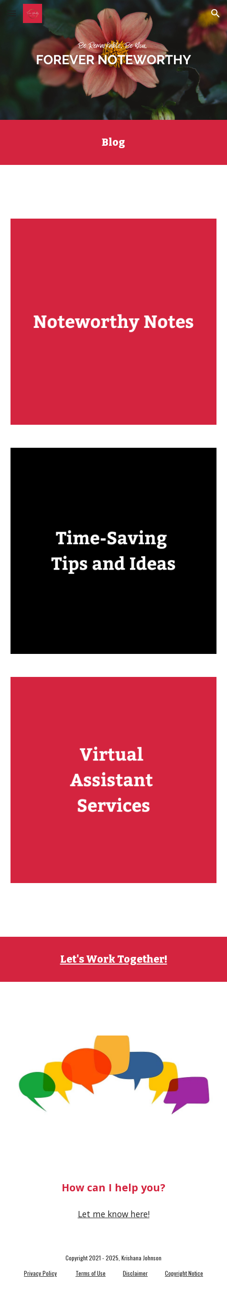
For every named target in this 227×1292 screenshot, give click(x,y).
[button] (11, 13)
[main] (113, 142)
